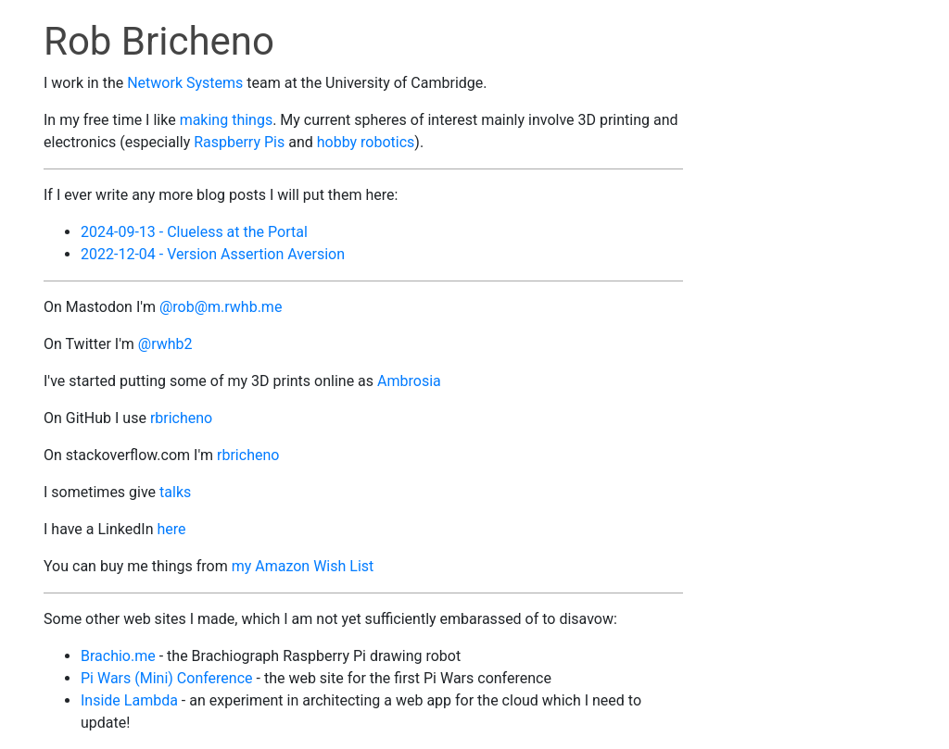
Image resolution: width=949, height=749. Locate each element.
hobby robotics (366, 142)
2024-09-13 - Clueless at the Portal (194, 232)
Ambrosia (409, 381)
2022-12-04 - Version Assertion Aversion (213, 254)
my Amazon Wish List (303, 566)
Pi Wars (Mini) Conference (167, 678)
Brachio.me (118, 656)
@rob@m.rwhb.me (220, 307)
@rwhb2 (165, 344)
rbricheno (181, 418)
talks (175, 492)
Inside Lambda (129, 700)
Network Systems (185, 83)
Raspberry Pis (239, 142)
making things (226, 120)
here (171, 529)
